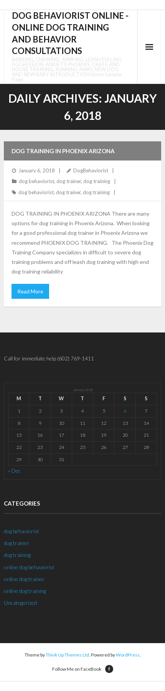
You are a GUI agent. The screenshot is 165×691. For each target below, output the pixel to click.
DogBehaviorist (90, 170)
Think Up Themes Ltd (67, 655)
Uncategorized (20, 602)
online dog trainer (24, 579)
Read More (30, 291)
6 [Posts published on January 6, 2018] (125, 411)
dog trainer (68, 181)
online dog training (25, 591)
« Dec (14, 470)
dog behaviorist (36, 181)
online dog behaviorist (29, 567)
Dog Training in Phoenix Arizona (63, 150)
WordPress (128, 655)
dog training (96, 181)
